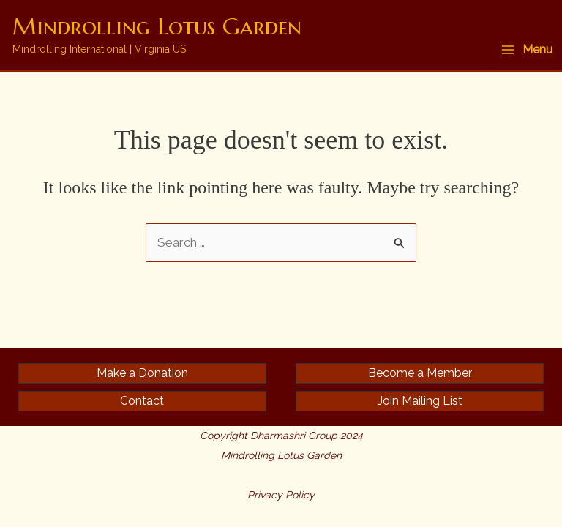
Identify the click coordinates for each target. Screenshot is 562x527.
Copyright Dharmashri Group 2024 (281, 435)
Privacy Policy (281, 495)
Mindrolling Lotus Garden (156, 26)
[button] (142, 373)
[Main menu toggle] (526, 49)
